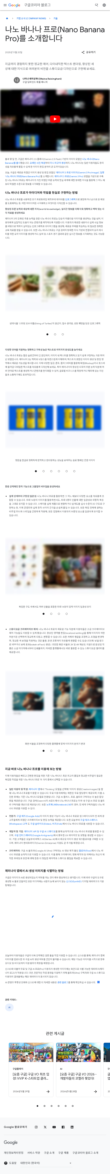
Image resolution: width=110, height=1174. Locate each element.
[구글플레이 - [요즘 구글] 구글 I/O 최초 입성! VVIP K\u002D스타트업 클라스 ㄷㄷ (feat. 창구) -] (31, 1070)
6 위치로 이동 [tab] (74, 471)
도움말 (10, 1163)
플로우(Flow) (85, 850)
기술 (55, 18)
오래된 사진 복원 (37, 162)
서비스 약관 (33, 1152)
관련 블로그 (62, 982)
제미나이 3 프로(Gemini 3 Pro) (68, 176)
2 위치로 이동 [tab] (55, 334)
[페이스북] (63, 1127)
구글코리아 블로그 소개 (85, 1152)
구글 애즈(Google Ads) (28, 816)
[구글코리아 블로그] (7, 18)
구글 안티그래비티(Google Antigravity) (33, 835)
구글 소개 (49, 1152)
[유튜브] (54, 1127)
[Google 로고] (11, 1142)
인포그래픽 (70, 199)
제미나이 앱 (34, 789)
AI (9, 1007)
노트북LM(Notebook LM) (58, 804)
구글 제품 (63, 1152)
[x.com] (45, 1127)
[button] (88, 52)
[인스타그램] (36, 1127)
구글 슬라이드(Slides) (40, 823)
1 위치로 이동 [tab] (47, 334)
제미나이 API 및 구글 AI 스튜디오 (40, 831)
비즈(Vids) (57, 823)
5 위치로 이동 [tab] (66, 471)
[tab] (37, 1105)
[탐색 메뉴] (5, 5)
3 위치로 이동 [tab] (63, 334)
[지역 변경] (46, 1163)
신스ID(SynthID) (74, 881)
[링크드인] (72, 1127)
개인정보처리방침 (13, 1152)
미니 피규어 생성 (57, 162)
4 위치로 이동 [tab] (59, 471)
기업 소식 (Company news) (31, 18)
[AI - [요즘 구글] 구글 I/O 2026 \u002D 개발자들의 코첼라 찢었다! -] (78, 1070)
